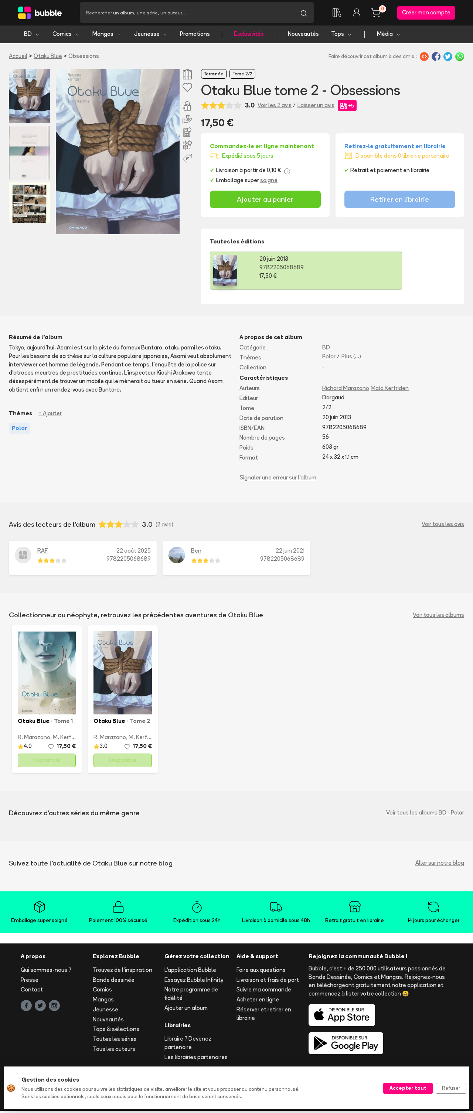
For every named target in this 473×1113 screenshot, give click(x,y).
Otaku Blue (48, 57)
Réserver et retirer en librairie (263, 1015)
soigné (269, 182)
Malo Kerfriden (390, 390)
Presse (29, 981)
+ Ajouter (50, 415)
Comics (66, 36)
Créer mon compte (426, 13)
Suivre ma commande (263, 991)
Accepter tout (407, 1088)
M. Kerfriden (68, 738)
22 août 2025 (133, 552)
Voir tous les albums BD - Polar (425, 814)
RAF (42, 552)
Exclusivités (249, 36)
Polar (329, 358)
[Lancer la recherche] (304, 13)
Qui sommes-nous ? (46, 971)
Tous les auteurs (114, 1051)
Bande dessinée (114, 981)
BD (32, 36)
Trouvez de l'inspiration (122, 971)
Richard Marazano (345, 390)
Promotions (195, 36)
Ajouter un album (186, 1009)
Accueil (18, 57)
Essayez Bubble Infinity (193, 981)
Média (389, 36)
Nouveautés (303, 36)
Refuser (451, 1088)
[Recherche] (186, 13)
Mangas (107, 36)
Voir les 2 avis (275, 107)
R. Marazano (34, 738)
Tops (341, 36)
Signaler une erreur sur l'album (278, 479)
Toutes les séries (115, 1041)
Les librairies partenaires (196, 1059)
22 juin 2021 (290, 552)
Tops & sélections (116, 1031)
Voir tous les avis (443, 526)
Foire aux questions (261, 971)
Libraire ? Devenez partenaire (187, 1045)
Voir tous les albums (438, 616)
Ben (196, 552)
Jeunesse (151, 36)
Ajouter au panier (265, 201)
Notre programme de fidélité (191, 996)
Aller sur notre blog (439, 864)
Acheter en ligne (257, 1001)
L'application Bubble (190, 971)
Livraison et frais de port (267, 981)
